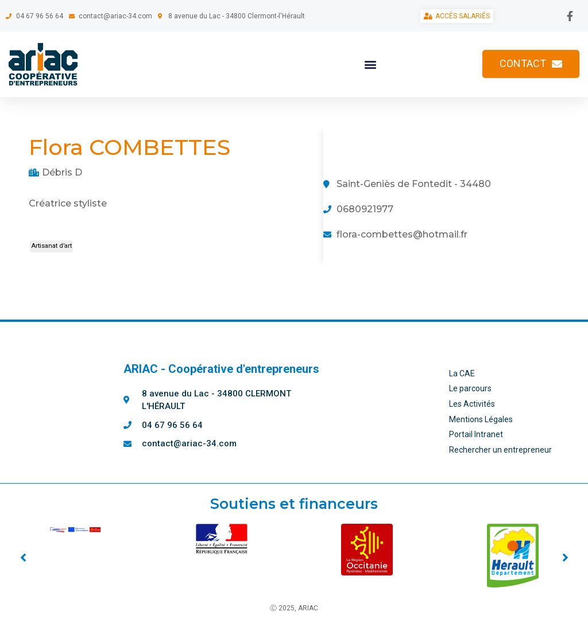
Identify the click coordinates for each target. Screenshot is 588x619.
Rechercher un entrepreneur (500, 449)
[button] (370, 63)
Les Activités (472, 403)
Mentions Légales (481, 419)
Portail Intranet (476, 434)
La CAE (462, 373)
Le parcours (470, 388)
